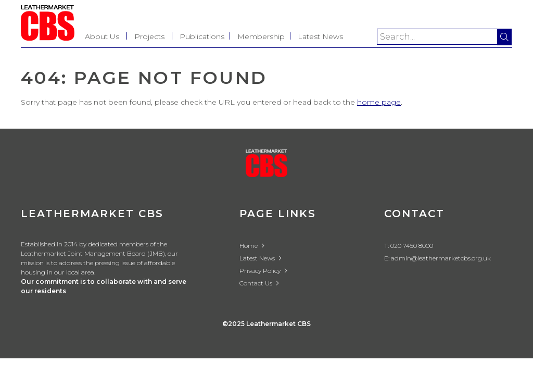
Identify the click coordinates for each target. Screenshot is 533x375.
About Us (102, 36)
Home (252, 245)
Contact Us (259, 283)
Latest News (320, 36)
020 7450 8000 (411, 245)
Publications (202, 36)
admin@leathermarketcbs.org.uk (441, 258)
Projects (149, 36)
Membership (261, 36)
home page (379, 102)
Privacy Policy (263, 270)
